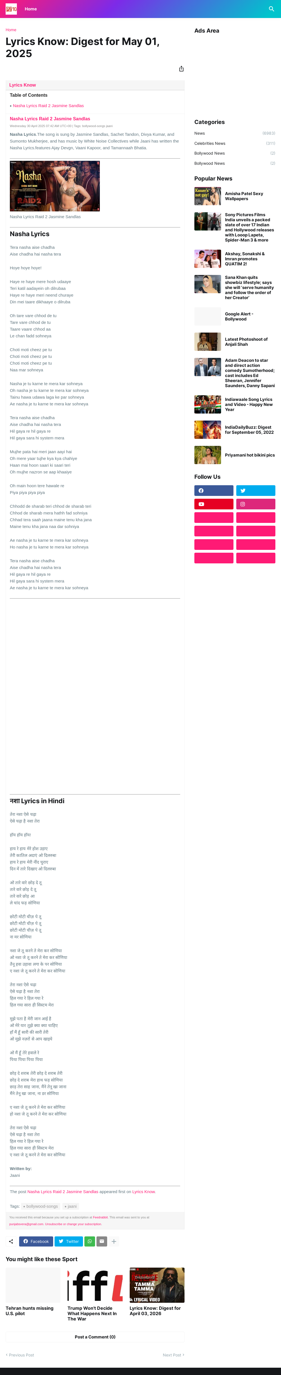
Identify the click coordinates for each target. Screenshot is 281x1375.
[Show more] (114, 1241)
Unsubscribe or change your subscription (73, 1224)
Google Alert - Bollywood (239, 316)
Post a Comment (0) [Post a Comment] (95, 1337)
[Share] (180, 68)
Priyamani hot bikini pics (250, 455)
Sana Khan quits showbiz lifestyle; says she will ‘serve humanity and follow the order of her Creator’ (249, 287)
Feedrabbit (100, 1217)
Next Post (172, 1355)
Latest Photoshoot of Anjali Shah (246, 342)
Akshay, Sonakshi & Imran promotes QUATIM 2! (245, 259)
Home (31, 9)
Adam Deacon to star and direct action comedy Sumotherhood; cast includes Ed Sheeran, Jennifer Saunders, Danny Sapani (250, 373)
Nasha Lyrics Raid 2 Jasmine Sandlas (48, 105)
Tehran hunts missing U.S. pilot (29, 1311)
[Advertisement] (234, 74)
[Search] (270, 9)
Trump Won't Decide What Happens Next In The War (92, 1314)
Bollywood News (234, 153)
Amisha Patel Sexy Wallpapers (244, 196)
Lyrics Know (22, 85)
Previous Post (21, 1355)
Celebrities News (234, 143)
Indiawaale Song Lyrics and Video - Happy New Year (249, 404)
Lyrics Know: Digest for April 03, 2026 (155, 1311)
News (234, 133)
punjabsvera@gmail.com (26, 1224)
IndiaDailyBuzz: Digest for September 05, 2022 (249, 430)
